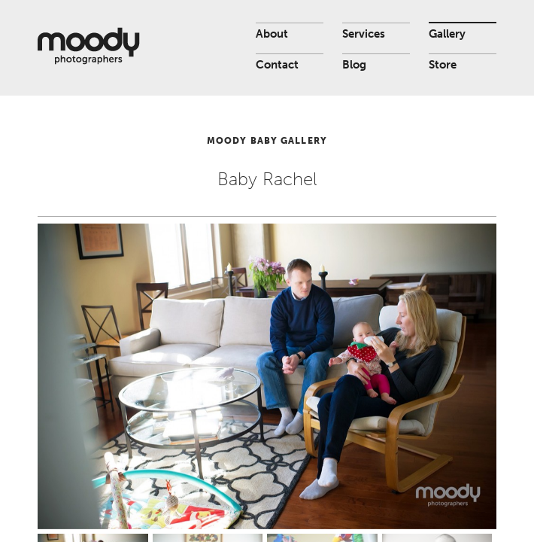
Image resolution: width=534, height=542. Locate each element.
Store (443, 65)
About (272, 34)
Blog (354, 65)
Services (363, 34)
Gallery (447, 34)
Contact (277, 65)
